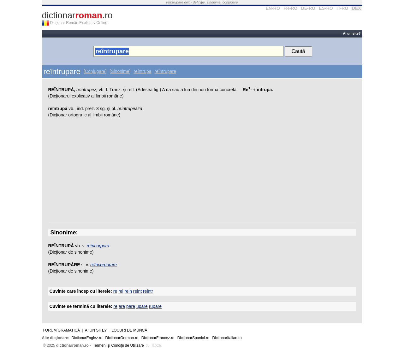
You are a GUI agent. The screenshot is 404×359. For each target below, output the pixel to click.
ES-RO (326, 8)
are (122, 306)
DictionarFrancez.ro (158, 338)
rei (120, 291)
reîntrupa (142, 71)
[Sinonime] (120, 71)
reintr (148, 291)
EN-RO (273, 8)
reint (137, 291)
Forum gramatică (61, 330)
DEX (356, 8)
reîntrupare (165, 71)
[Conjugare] (95, 71)
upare (142, 306)
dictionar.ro (77, 15)
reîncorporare (103, 264)
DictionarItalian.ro (226, 338)
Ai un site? (351, 33)
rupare (155, 306)
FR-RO (290, 8)
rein (128, 291)
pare (130, 306)
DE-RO (308, 8)
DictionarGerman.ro (122, 338)
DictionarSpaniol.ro (193, 338)
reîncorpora (97, 245)
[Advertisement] (202, 171)
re (115, 291)
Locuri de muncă (129, 330)
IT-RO (342, 8)
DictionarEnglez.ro (86, 338)
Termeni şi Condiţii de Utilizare (118, 345)
